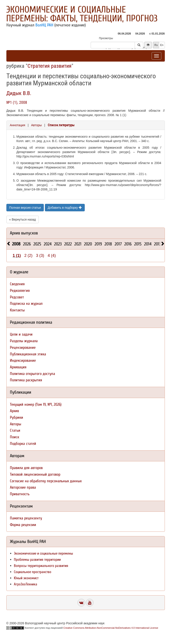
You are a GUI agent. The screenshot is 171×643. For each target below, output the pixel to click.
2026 (27, 244)
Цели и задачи (21, 334)
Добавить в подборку (65, 207)
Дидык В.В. (18, 93)
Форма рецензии (23, 524)
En (162, 45)
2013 (157, 244)
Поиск (14, 437)
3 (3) (40, 255)
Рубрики (16, 417)
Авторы (36, 125)
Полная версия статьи (25, 207)
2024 (47, 244)
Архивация (18, 367)
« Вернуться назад (22, 219)
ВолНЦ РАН (44, 25)
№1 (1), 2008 (16, 102)
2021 (77, 244)
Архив (14, 411)
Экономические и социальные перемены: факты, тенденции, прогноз (82, 14)
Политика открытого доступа (32, 373)
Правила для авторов (26, 468)
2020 (88, 244)
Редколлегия (20, 290)
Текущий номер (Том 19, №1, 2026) (35, 404)
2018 (108, 244)
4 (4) (52, 255)
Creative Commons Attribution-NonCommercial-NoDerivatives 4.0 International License (110, 628)
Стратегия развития (50, 66)
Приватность (19, 494)
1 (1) (17, 255)
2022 (68, 244)
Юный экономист (26, 578)
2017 (118, 244)
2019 (98, 244)
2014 (147, 244)
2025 (37, 244)
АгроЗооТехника (25, 584)
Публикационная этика (28, 354)
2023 (58, 244)
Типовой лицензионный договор (35, 474)
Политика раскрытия (26, 380)
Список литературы (61, 125)
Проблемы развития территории (37, 559)
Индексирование (23, 360)
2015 (138, 244)
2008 (16, 244)
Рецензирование (23, 347)
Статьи (15, 430)
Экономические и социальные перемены (43, 553)
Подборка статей (23, 443)
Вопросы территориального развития (41, 566)
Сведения (17, 284)
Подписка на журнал (26, 303)
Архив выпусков (24, 233)
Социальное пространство (32, 572)
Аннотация (17, 125)
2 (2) (28, 255)
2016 (128, 244)
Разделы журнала (24, 341)
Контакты (17, 310)
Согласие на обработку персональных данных (46, 481)
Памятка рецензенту (26, 518)
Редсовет (17, 297)
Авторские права (23, 487)
